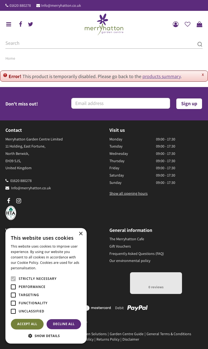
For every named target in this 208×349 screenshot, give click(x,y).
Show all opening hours (128, 193)
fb (20, 24)
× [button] (81, 234)
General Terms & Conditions (169, 333)
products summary (161, 76)
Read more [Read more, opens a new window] (46, 268)
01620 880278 (20, 5)
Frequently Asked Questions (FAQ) (136, 253)
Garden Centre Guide (127, 333)
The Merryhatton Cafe (126, 238)
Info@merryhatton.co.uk (61, 5)
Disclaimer (130, 339)
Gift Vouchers (120, 246)
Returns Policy (107, 339)
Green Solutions (94, 333)
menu (8, 24)
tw (30, 24)
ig (18, 201)
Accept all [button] (27, 324)
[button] (46, 335)
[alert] (46, 286)
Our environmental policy (129, 260)
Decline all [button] (64, 324)
